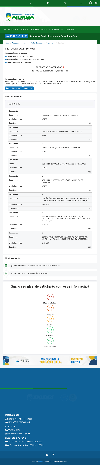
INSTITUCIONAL (13, 29)
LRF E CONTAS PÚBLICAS (56, 29)
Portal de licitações (38, 43)
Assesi (40, 462)
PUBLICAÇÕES (70, 29)
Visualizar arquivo (13, 88)
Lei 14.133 (51, 43)
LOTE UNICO (14, 104)
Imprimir (28, 88)
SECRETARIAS (34, 29)
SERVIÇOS (44, 29)
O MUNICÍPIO (24, 29)
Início (7, 43)
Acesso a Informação (20, 43)
